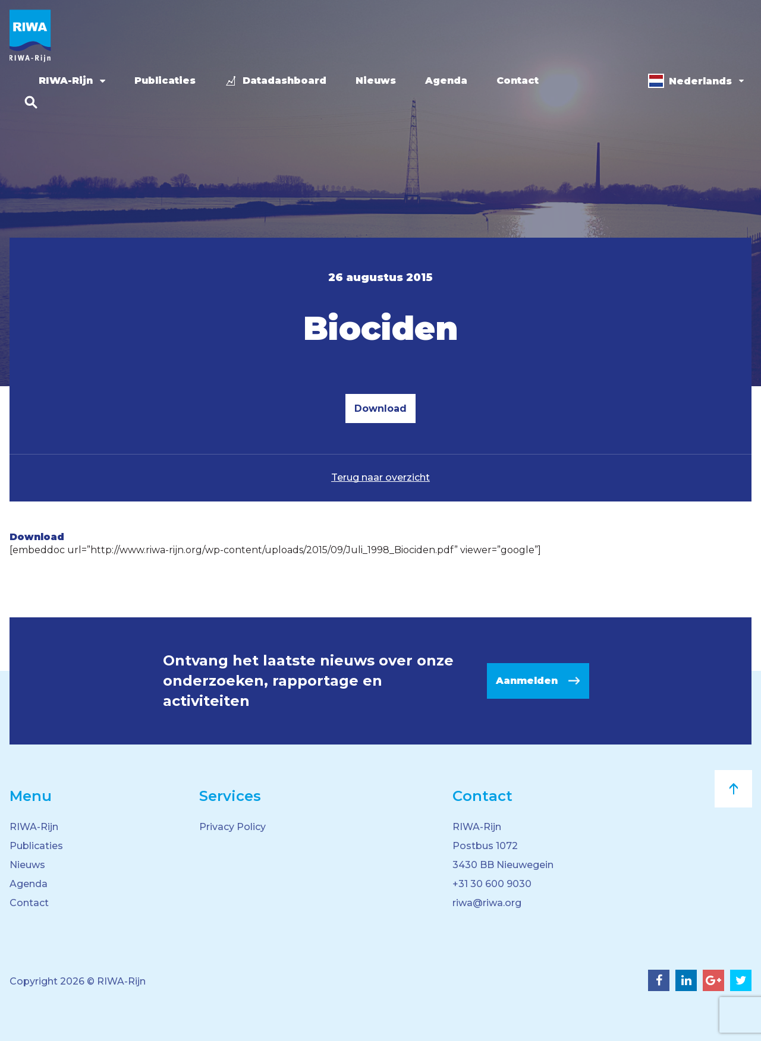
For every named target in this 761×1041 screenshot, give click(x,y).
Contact (517, 80)
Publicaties (165, 80)
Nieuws (376, 80)
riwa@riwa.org (486, 902)
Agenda (446, 80)
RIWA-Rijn (66, 80)
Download (380, 408)
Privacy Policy (232, 826)
